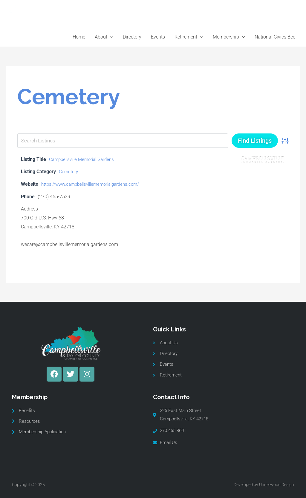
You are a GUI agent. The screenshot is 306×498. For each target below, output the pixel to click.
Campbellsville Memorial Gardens (84, 159)
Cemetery (69, 171)
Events (158, 37)
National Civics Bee (275, 37)
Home (79, 37)
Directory (132, 37)
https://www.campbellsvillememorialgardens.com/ (94, 184)
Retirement (186, 37)
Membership (226, 37)
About (101, 37)
